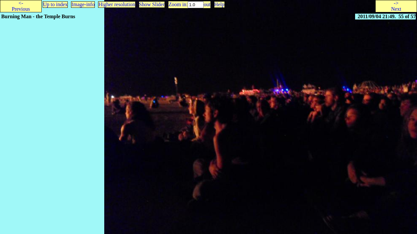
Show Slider (152, 4)
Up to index (55, 4)
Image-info (82, 4)
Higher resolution (116, 4)
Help (219, 4)
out (207, 4)
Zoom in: (178, 4)
